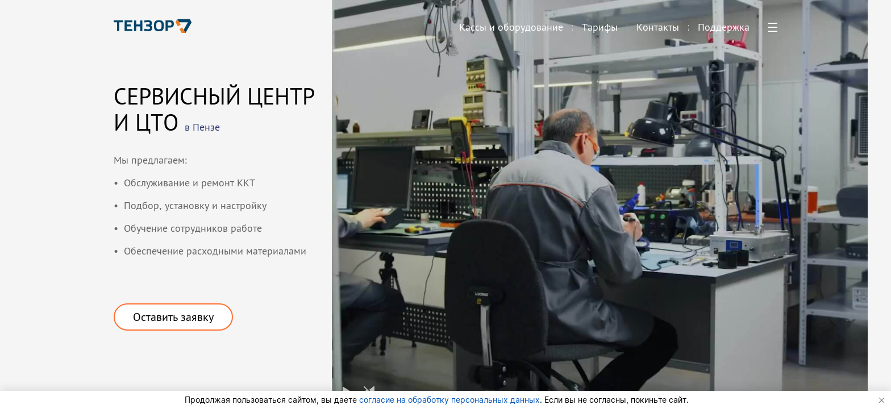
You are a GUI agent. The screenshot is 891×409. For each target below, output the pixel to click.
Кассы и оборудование (511, 31)
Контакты (657, 31)
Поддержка (724, 31)
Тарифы (600, 31)
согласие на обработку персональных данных (449, 399)
